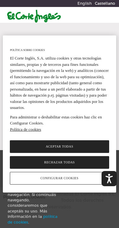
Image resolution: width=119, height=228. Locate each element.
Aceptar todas (59, 146)
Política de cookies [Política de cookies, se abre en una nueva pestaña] (25, 129)
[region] (59, 114)
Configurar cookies (60, 178)
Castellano (105, 3)
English (84, 3)
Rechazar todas (59, 162)
